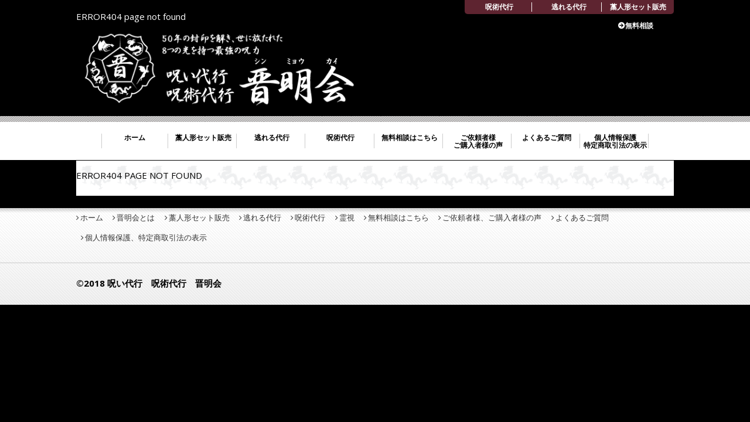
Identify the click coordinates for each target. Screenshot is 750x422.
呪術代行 (499, 7)
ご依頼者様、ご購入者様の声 (491, 217)
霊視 (346, 217)
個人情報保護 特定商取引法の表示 (615, 141)
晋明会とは (136, 217)
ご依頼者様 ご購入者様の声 (478, 141)
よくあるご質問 (546, 137)
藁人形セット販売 (638, 7)
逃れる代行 (569, 7)
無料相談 (639, 25)
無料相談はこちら (409, 137)
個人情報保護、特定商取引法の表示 (146, 237)
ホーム (134, 137)
